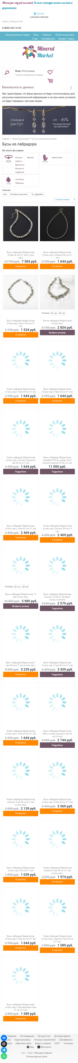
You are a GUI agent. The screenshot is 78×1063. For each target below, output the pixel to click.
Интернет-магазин (18, 194)
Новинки (46, 35)
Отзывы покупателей (44, 1040)
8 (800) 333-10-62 (11, 28)
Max (30, 1047)
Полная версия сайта (36, 1056)
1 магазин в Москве (39, 17)
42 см (54, 313)
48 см (25, 586)
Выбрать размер (57, 332)
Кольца (18, 157)
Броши (30, 157)
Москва (40, 13)
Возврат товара (66, 39)
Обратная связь (23, 1043)
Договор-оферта (62, 1036)
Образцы (19, 183)
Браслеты (19, 165)
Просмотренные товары (18, 35)
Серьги (18, 161)
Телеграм (68, 1043)
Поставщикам (27, 1036)
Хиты (36, 35)
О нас (35, 39)
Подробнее (20, 471)
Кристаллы (57, 157)
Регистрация (28, 71)
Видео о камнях (43, 1043)
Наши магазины (22, 1040)
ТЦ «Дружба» (37, 194)
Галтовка (19, 179)
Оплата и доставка (64, 35)
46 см (62, 313)
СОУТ (57, 1043)
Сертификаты (48, 39)
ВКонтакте (44, 1047)
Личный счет (44, 1036)
